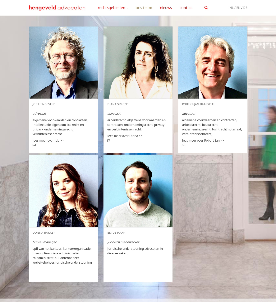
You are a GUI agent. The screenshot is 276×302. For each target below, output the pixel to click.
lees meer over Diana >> (124, 136)
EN (238, 8)
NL (231, 8)
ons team (144, 7)
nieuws (166, 7)
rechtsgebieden (113, 7)
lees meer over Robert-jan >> (203, 140)
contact (186, 7)
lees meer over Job (46, 140)
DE (245, 8)
